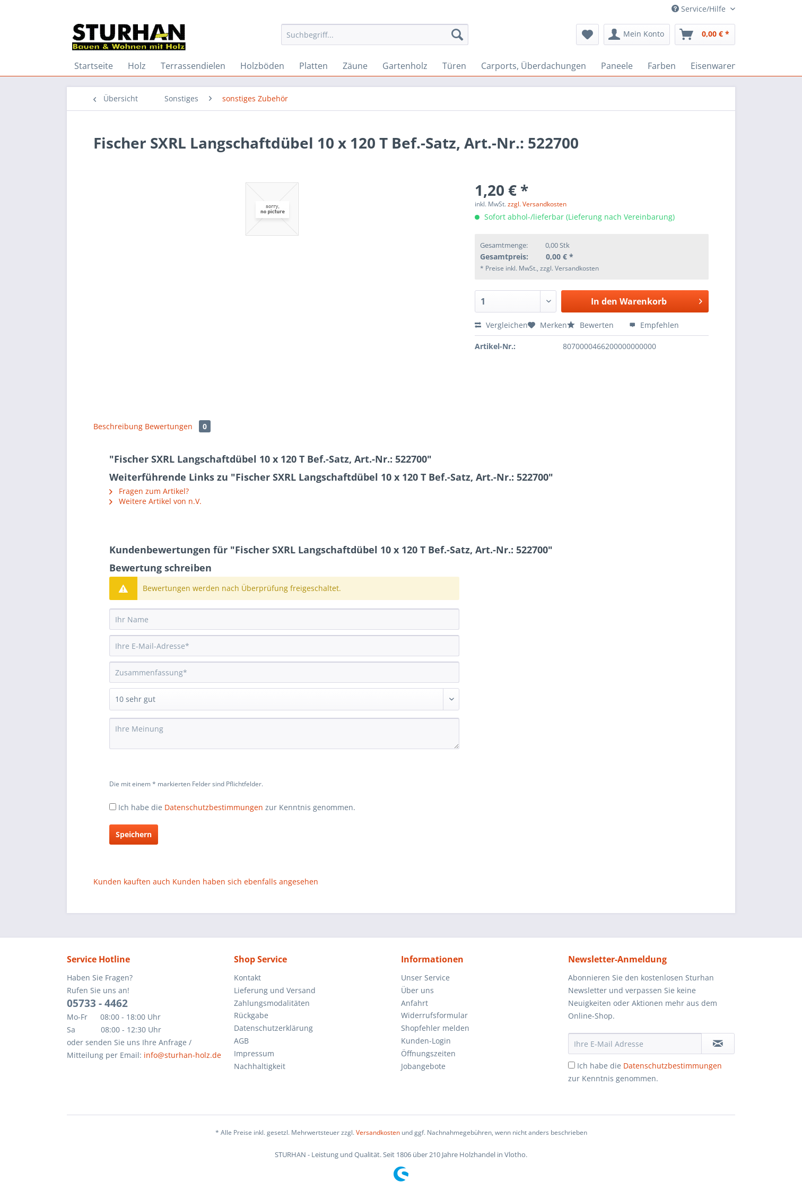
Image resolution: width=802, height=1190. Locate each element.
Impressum (254, 1053)
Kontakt (247, 977)
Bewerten (591, 325)
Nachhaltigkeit (259, 1066)
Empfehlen (654, 325)
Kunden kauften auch (131, 881)
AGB (241, 1041)
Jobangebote (423, 1066)
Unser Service (425, 977)
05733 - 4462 (97, 1003)
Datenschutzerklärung (273, 1028)
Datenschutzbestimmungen (213, 807)
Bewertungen (178, 426)
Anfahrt (414, 1003)
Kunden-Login (426, 1041)
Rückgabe (251, 1015)
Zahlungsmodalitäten (272, 1003)
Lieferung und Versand (275, 990)
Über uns (417, 990)
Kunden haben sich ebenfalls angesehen (245, 881)
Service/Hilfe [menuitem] (700, 9)
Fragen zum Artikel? (149, 491)
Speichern (134, 834)
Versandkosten (378, 1132)
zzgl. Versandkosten (537, 204)
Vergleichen (501, 325)
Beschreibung (118, 426)
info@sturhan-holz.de (182, 1055)
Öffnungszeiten (428, 1053)
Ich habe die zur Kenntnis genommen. (236, 807)
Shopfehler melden (435, 1028)
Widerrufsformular (434, 1015)
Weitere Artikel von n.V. (155, 501)
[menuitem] (374, 39)
